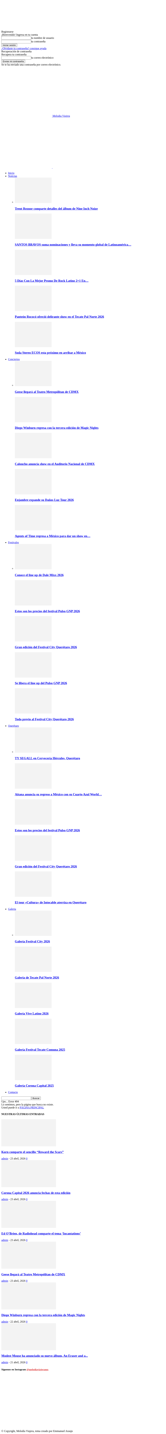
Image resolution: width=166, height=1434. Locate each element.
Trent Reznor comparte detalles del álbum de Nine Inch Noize (56, 208)
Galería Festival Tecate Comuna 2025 (40, 1049)
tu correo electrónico (42, 57)
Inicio (11, 173)
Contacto (13, 1092)
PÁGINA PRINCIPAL (32, 1107)
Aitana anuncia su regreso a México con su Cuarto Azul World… (58, 794)
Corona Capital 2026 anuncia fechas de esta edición (35, 1193)
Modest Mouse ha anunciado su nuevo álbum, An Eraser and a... (44, 1356)
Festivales (13, 542)
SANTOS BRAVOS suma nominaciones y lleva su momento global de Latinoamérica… (73, 244)
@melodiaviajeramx (38, 1369)
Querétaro (13, 725)
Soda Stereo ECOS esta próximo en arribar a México (50, 352)
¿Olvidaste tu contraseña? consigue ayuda (23, 48)
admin (4, 1158)
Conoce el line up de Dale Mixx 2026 (39, 575)
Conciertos (14, 359)
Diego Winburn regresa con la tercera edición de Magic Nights (56, 428)
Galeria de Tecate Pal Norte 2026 (37, 977)
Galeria (12, 909)
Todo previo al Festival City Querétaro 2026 (44, 719)
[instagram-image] (28, 1402)
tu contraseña (38, 41)
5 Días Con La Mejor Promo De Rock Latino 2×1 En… (51, 280)
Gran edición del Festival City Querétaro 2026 (46, 647)
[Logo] (27, 167)
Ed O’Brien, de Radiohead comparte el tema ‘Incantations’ (41, 1233)
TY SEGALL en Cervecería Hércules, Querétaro (47, 758)
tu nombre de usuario (42, 37)
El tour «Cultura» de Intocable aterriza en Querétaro (50, 902)
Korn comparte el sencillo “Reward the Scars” (32, 1152)
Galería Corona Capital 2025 (34, 1085)
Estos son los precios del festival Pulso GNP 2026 (47, 611)
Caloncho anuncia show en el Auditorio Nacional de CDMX (55, 464)
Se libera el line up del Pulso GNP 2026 (41, 683)
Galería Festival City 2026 (32, 941)
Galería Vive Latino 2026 (32, 1013)
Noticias (12, 176)
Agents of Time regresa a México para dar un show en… (52, 536)
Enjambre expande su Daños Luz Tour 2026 (44, 500)
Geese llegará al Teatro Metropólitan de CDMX (47, 392)
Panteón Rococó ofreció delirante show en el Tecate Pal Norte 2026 (59, 316)
